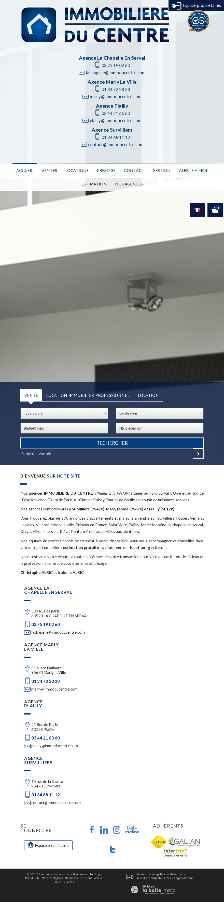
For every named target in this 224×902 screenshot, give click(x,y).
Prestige (107, 170)
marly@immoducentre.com (116, 96)
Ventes (54, 170)
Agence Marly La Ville (112, 82)
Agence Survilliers (112, 130)
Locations (79, 170)
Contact (133, 170)
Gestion (158, 170)
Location (148, 394)
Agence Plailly (112, 106)
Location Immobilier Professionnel (88, 394)
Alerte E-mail (188, 170)
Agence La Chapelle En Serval (112, 58)
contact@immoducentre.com (116, 144)
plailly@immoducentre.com (116, 120)
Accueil (30, 170)
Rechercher (112, 441)
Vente (31, 394)
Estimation (95, 183)
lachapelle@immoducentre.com (116, 72)
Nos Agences (127, 183)
